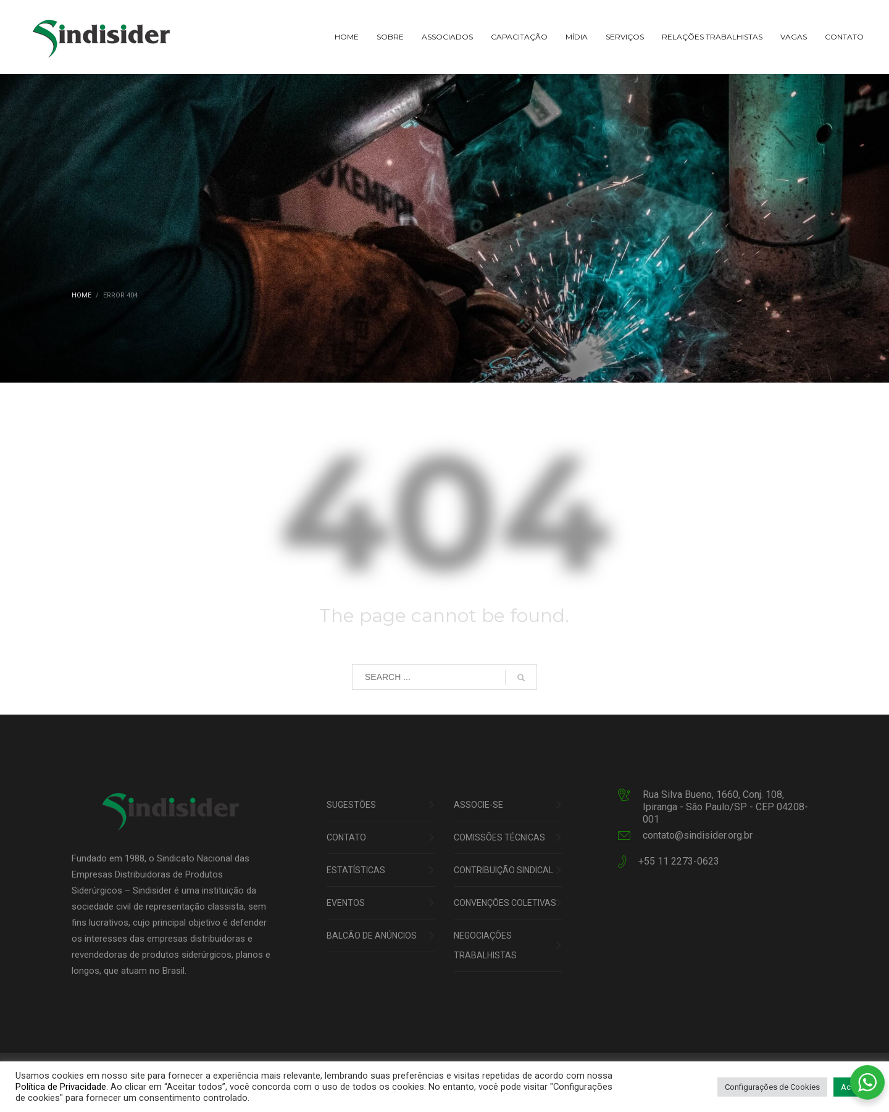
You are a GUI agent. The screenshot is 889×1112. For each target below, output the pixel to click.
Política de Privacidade (60, 1086)
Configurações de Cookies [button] (772, 1087)
